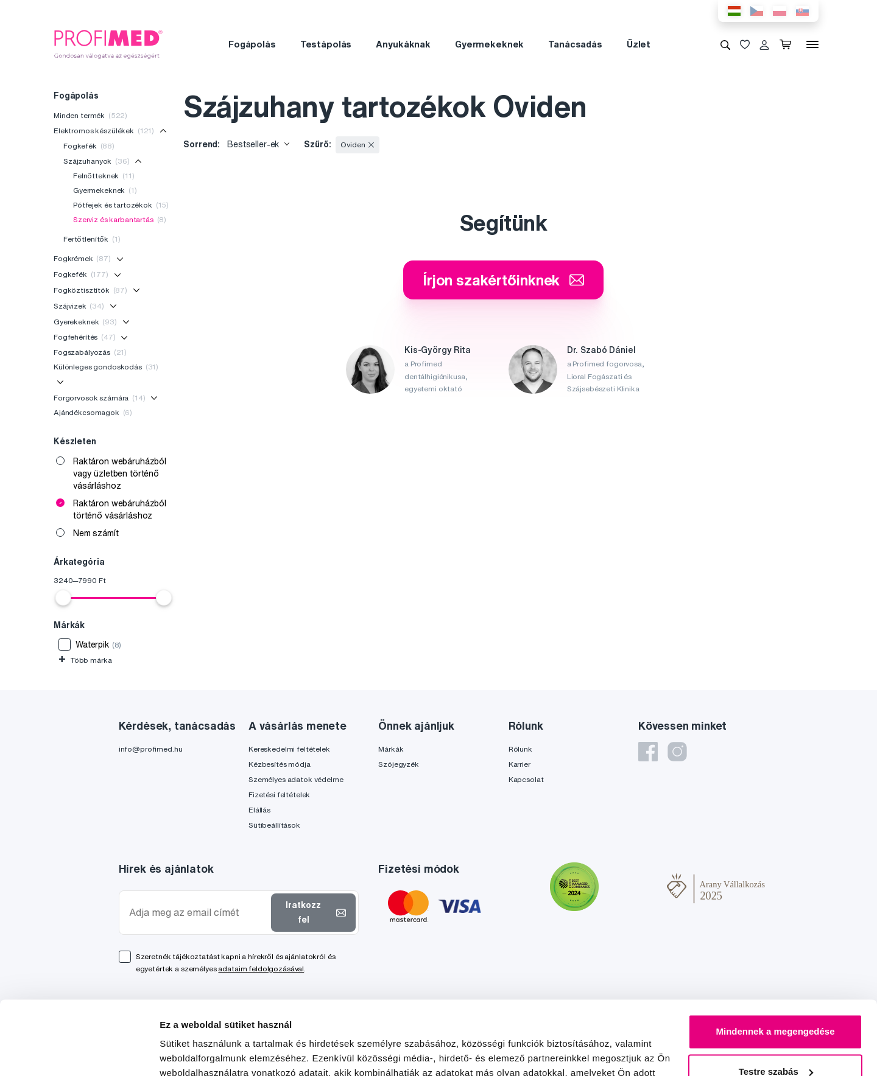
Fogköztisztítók (90, 290)
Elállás (259, 810)
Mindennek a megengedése (775, 962)
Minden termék (90, 115)
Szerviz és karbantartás (119, 219)
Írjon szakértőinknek (503, 280)
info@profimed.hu (151, 749)
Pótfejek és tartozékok (121, 205)
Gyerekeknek (85, 322)
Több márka (84, 660)
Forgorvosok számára (100, 398)
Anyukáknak (403, 44)
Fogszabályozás (90, 352)
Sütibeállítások (274, 825)
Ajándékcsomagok (93, 412)
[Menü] (812, 44)
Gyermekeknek (489, 44)
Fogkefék (88, 146)
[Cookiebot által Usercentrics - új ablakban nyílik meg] (79, 1052)
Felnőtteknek (104, 176)
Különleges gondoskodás (106, 367)
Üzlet (638, 44)
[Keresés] (725, 44)
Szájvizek (79, 306)
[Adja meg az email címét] (197, 913)
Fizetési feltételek (279, 794)
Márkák (390, 749)
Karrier (519, 764)
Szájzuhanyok (96, 161)
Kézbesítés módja (279, 764)
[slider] (63, 598)
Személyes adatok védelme (295, 779)
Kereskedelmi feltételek (289, 749)
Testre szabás (776, 1002)
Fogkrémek (82, 258)
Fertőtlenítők (92, 239)
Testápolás (326, 44)
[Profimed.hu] (108, 44)
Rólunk (520, 749)
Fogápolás (252, 44)
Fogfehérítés (85, 337)
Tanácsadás (575, 44)
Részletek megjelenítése (213, 1052)
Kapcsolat (526, 779)
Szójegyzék (398, 764)
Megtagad (775, 1042)
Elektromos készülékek (104, 130)
